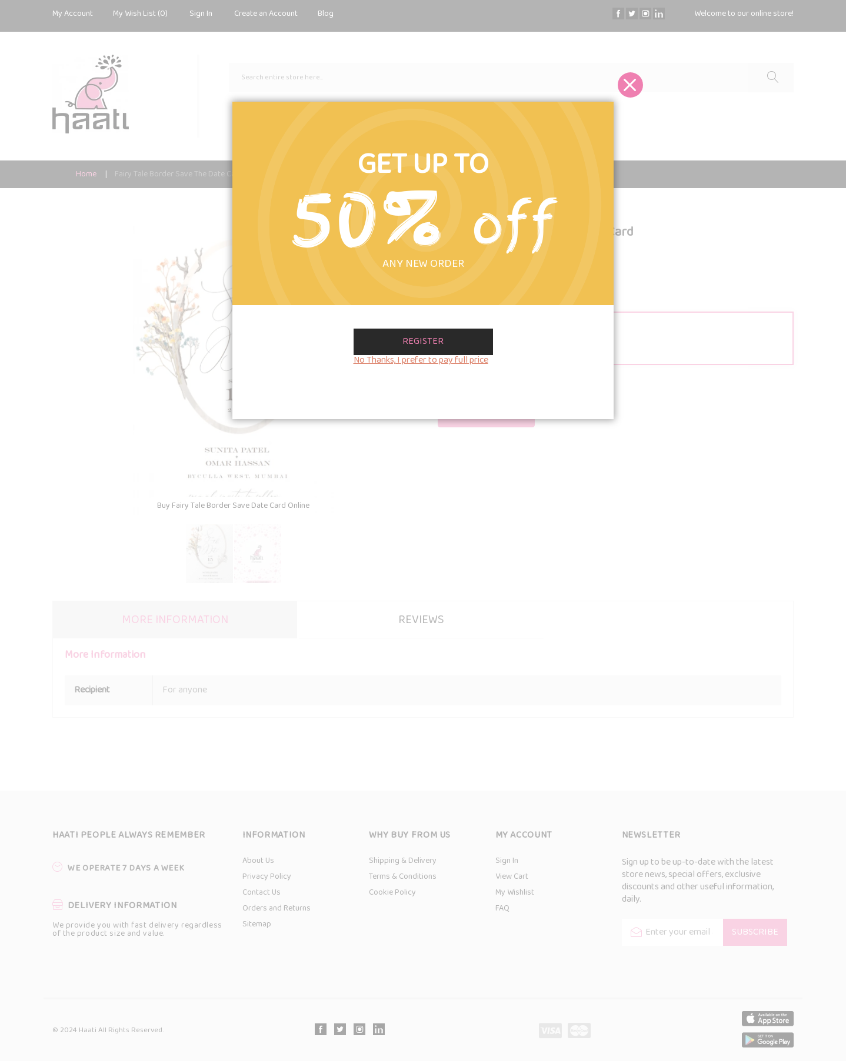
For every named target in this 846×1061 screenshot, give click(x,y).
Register (423, 341)
